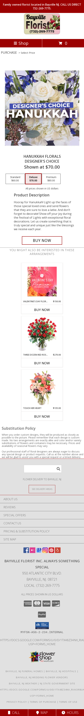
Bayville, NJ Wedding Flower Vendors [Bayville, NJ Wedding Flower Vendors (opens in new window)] (42, 677)
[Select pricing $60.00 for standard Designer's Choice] (15, 179)
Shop (21, 43)
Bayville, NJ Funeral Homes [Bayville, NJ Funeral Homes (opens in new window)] (24, 671)
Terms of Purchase (43, 701)
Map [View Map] (42, 712)
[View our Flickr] (32, 552)
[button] (42, 625)
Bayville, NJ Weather (23, 683)
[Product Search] (43, 469)
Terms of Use (68, 701)
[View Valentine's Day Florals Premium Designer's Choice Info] (42, 281)
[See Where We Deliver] (42, 489)
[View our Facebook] (26, 552)
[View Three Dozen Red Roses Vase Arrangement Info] (42, 335)
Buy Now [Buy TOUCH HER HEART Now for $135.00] (42, 416)
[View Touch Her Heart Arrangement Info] (42, 388)
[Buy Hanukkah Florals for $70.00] (42, 240)
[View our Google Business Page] (39, 552)
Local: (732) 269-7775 (42, 585)
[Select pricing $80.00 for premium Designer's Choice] (51, 179)
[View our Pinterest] (51, 552)
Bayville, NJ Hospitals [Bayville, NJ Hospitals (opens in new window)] (61, 671)
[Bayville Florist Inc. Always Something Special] (42, 34)
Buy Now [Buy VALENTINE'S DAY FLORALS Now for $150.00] (42, 309)
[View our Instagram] (45, 552)
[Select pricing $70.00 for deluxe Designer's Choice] (33, 179)
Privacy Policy (17, 701)
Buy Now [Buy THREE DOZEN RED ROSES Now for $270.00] (42, 363)
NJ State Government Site (57, 683)
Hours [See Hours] (70, 712)
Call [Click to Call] (14, 712)
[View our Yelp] (58, 552)
